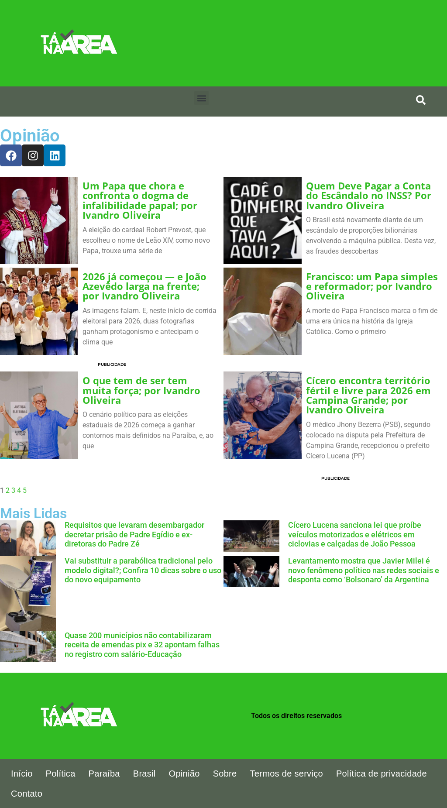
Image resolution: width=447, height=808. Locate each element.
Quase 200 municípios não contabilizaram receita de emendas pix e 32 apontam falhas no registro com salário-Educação (142, 645)
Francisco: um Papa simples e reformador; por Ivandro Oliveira (372, 286)
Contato (26, 793)
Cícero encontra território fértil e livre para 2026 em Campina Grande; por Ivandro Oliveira (368, 395)
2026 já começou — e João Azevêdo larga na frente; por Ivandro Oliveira (144, 286)
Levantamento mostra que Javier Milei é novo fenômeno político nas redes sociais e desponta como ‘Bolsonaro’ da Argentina (363, 570)
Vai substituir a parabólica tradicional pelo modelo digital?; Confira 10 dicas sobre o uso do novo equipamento (143, 570)
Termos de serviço (286, 773)
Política (61, 773)
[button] (201, 98)
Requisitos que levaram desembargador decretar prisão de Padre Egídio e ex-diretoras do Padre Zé (134, 534)
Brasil (144, 773)
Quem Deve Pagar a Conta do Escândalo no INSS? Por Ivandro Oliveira (368, 195)
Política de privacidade (381, 773)
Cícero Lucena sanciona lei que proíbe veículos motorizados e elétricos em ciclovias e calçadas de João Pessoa (354, 534)
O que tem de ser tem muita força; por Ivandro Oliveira (141, 390)
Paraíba (104, 773)
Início (22, 773)
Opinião (184, 773)
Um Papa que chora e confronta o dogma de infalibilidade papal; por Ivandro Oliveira (140, 200)
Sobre (225, 773)
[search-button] (421, 100)
